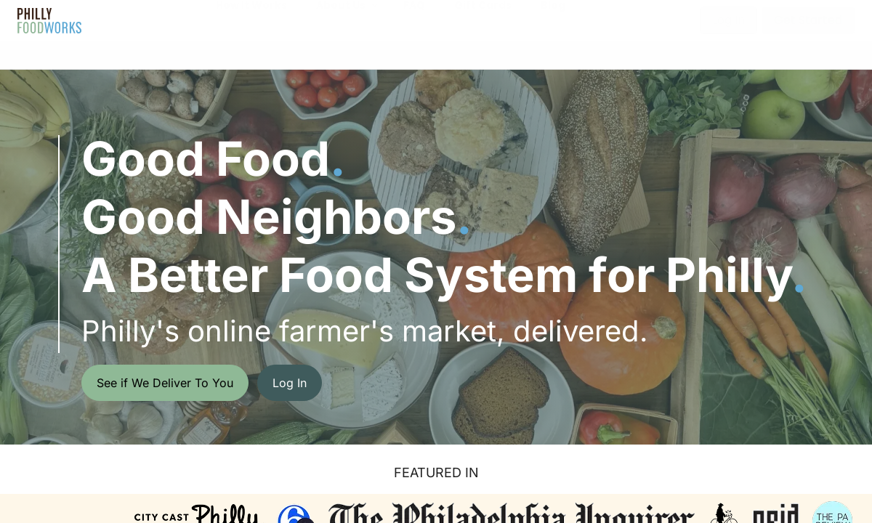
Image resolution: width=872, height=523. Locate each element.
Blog (553, 19)
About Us (341, 19)
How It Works (251, 19)
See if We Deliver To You (165, 383)
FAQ (414, 19)
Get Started (808, 20)
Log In (728, 20)
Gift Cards (483, 19)
